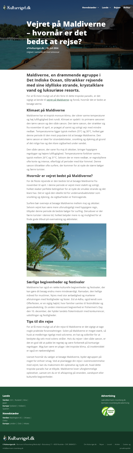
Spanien (6, 408)
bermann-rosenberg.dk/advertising (115, 403)
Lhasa (5, 420)
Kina (25, 400)
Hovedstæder (89, 7)
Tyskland (12, 406)
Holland (21, 406)
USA (11, 400)
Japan (5, 403)
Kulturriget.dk (36, 48)
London (12, 423)
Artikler (117, 444)
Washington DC (15, 417)
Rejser (117, 7)
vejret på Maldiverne (58, 99)
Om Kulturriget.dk (90, 444)
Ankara (26, 423)
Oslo (19, 423)
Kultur (127, 7)
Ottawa (27, 417)
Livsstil (109, 444)
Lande (105, 7)
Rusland (18, 400)
